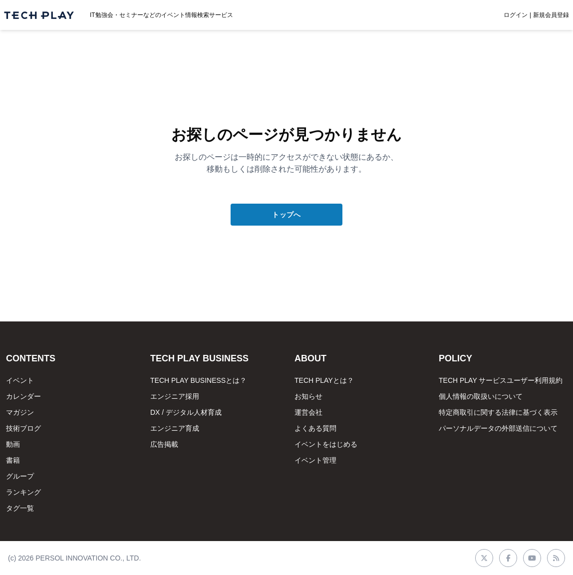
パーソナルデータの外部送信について (498, 428)
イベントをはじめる (325, 444)
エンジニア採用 (174, 396)
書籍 (13, 460)
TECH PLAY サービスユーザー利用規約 (501, 380)
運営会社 (308, 412)
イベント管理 (315, 460)
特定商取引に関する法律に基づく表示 (498, 412)
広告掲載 (164, 444)
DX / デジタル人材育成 (186, 412)
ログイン (516, 14)
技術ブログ (23, 428)
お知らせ (308, 396)
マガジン (20, 412)
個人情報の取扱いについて (481, 396)
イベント (20, 380)
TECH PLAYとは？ (324, 380)
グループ (20, 476)
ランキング (23, 492)
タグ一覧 (20, 508)
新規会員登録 (551, 14)
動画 (13, 444)
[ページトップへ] (39, 15)
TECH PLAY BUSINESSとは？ (198, 380)
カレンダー (23, 396)
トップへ (286, 215)
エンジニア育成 (174, 428)
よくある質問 (315, 428)
